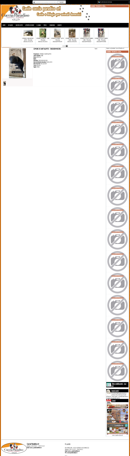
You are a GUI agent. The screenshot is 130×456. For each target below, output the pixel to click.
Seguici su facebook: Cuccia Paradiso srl (115, 48)
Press (45, 25)
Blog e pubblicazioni (117, 384)
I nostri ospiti (19, 25)
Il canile (39, 25)
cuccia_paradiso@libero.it (36, 447)
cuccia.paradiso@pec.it (72, 452)
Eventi (113, 401)
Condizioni (52, 25)
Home (4, 25)
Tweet (96, 48)
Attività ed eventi (29, 25)
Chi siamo (10, 25)
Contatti (59, 25)
